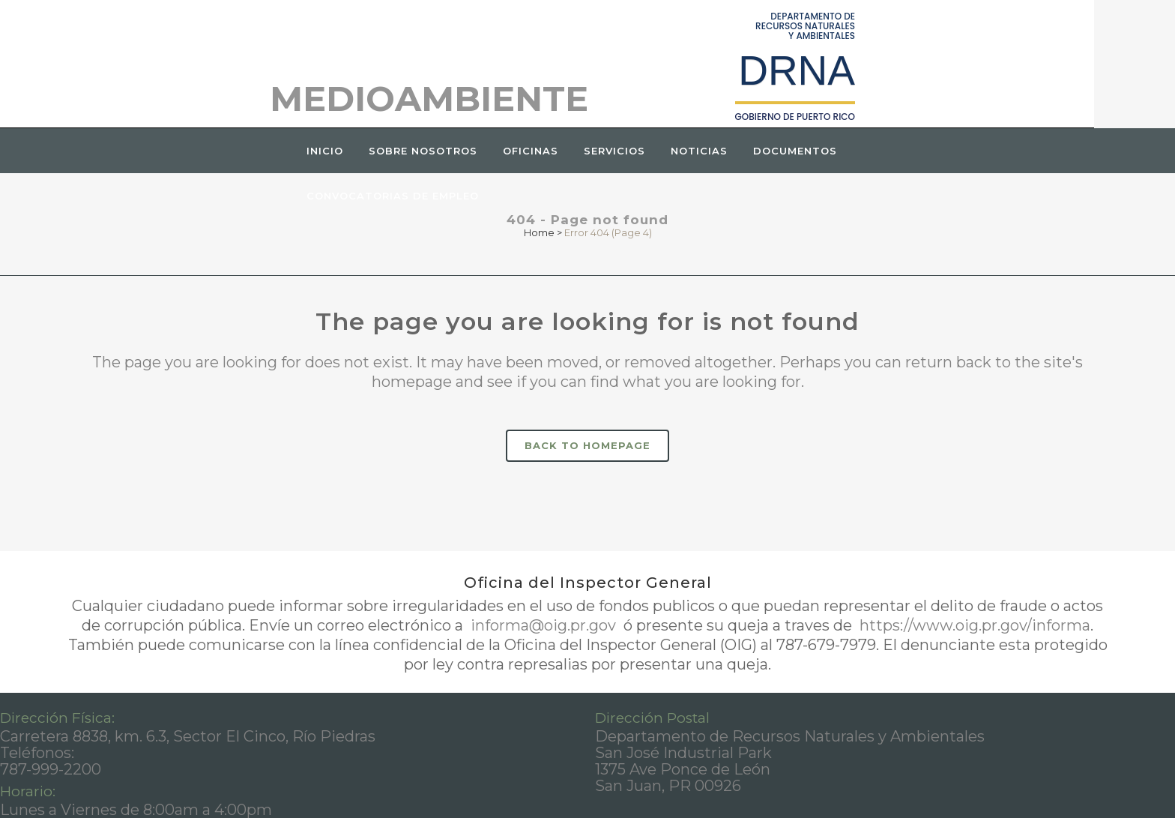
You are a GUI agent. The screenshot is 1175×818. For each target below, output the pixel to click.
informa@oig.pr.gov (543, 625)
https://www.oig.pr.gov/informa (973, 625)
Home (539, 232)
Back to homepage (587, 445)
